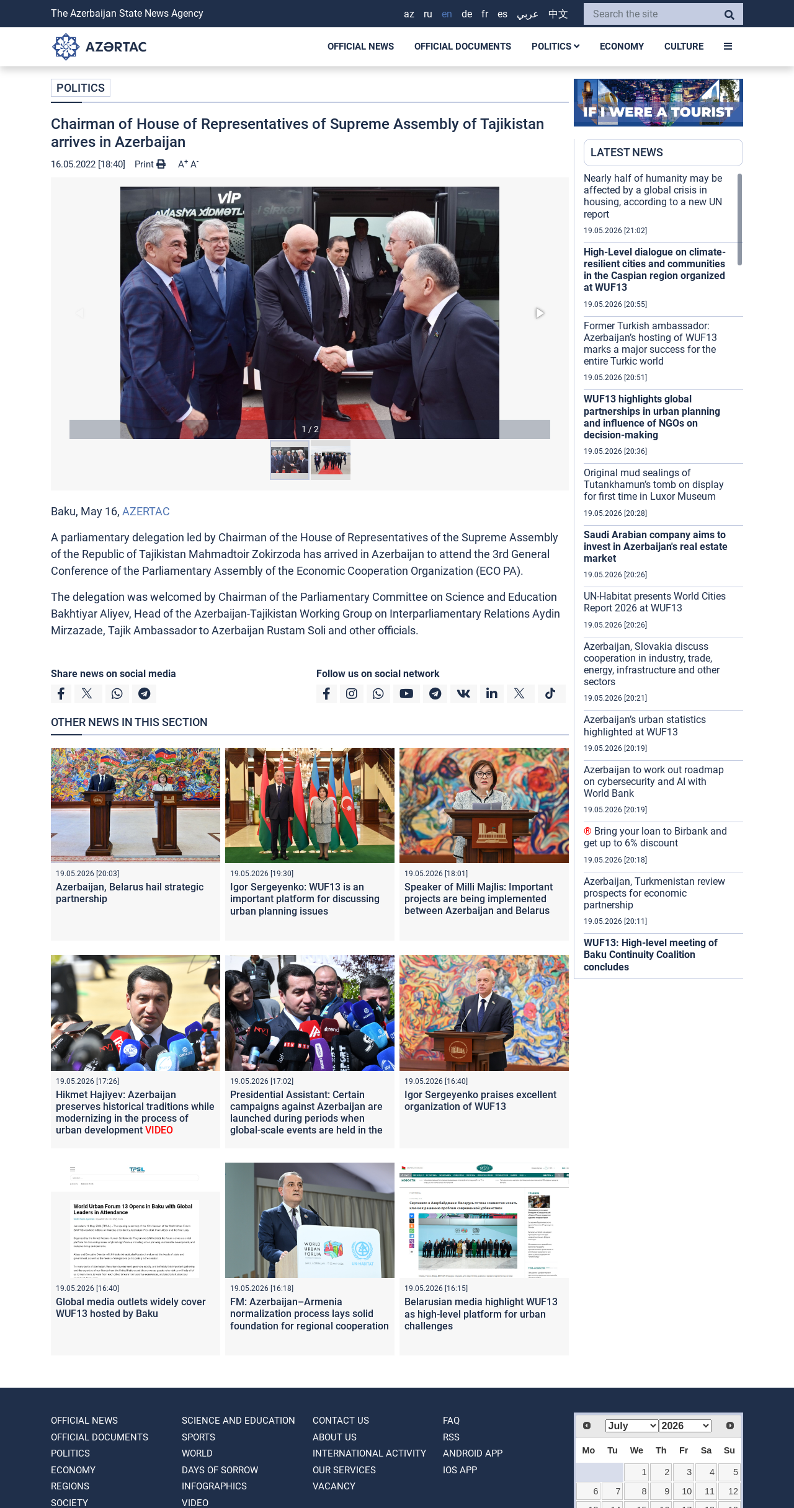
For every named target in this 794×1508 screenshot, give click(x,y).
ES (502, 14)
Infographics (214, 1486)
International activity (369, 1453)
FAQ (451, 1420)
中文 (558, 14)
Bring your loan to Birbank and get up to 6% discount (655, 837)
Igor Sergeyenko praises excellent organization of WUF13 (480, 1100)
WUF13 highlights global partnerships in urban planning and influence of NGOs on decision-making (652, 417)
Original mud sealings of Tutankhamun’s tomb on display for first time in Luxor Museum (654, 484)
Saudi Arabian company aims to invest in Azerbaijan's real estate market (656, 546)
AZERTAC (146, 511)
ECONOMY (622, 46)
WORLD (197, 1453)
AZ (409, 14)
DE (467, 14)
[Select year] (685, 1425)
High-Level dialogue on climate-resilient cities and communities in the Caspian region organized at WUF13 (655, 270)
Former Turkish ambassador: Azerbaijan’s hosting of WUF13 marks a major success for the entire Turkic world (650, 344)
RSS (451, 1437)
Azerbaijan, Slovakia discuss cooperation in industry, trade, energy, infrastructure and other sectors (652, 664)
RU (428, 14)
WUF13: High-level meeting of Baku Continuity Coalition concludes (651, 954)
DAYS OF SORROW (220, 1470)
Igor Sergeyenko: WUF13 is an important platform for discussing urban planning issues (305, 898)
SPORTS (198, 1437)
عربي (528, 14)
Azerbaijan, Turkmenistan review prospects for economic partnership (654, 893)
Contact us (341, 1420)
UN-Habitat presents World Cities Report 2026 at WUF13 (655, 602)
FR (484, 14)
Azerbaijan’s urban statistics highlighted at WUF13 (645, 725)
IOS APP (460, 1470)
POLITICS (555, 46)
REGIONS (70, 1486)
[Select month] (632, 1425)
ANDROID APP (472, 1453)
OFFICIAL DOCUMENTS (462, 46)
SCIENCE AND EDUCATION (238, 1420)
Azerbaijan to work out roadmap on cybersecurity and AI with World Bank (654, 781)
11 (710, 1491)
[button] (309, 313)
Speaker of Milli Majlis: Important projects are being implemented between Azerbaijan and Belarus (478, 898)
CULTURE (683, 46)
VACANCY (334, 1486)
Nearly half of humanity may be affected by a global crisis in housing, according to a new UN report (653, 196)
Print (150, 164)
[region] (663, 575)
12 (733, 1491)
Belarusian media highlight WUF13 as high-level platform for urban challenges (481, 1313)
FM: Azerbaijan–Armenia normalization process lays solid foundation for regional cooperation (309, 1313)
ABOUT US (335, 1437)
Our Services (344, 1470)
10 (687, 1491)
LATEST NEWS (627, 152)
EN (447, 14)
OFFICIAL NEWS (361, 46)
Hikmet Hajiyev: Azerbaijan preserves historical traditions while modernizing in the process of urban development (135, 1113)
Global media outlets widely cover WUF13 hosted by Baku (131, 1308)
